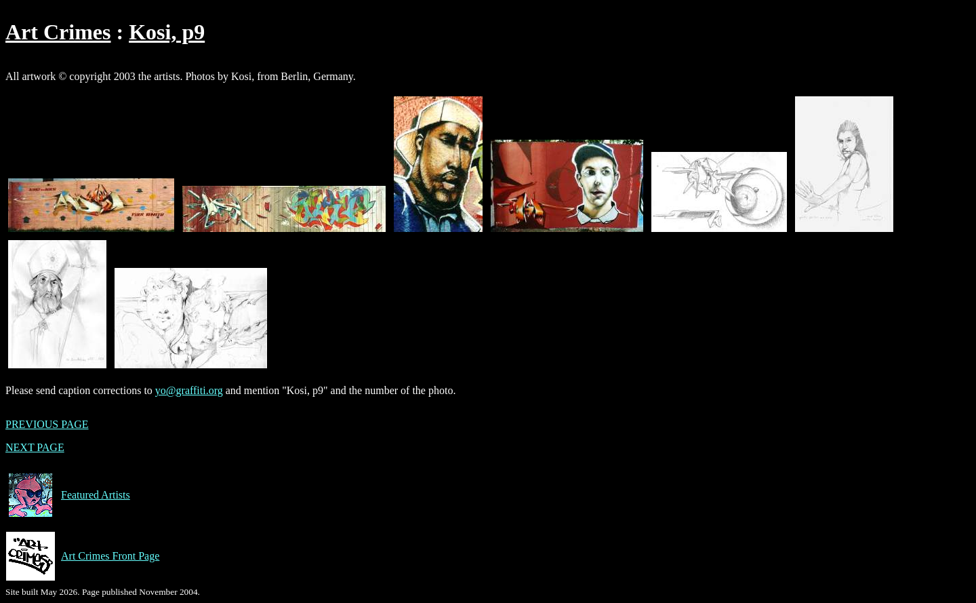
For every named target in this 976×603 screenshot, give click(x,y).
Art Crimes (57, 32)
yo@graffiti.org (189, 390)
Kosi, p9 (167, 32)
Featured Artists (67, 495)
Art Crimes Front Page (82, 556)
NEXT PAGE (34, 447)
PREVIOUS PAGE (47, 424)
